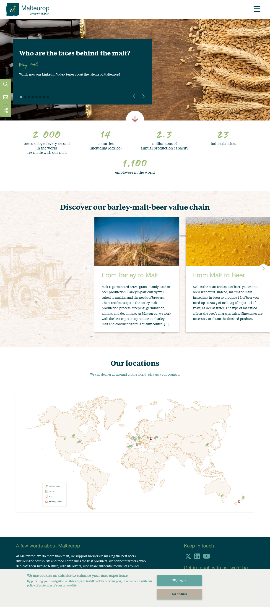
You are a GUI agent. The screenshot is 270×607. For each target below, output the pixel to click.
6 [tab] (40, 97)
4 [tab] (32, 97)
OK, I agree (179, 581)
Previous (134, 96)
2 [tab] (25, 97)
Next (143, 96)
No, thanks (179, 594)
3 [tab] (29, 97)
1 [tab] (21, 97)
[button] (263, 268)
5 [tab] (36, 97)
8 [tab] (48, 97)
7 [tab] (44, 97)
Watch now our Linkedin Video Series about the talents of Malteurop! (69, 74)
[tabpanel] (82, 65)
